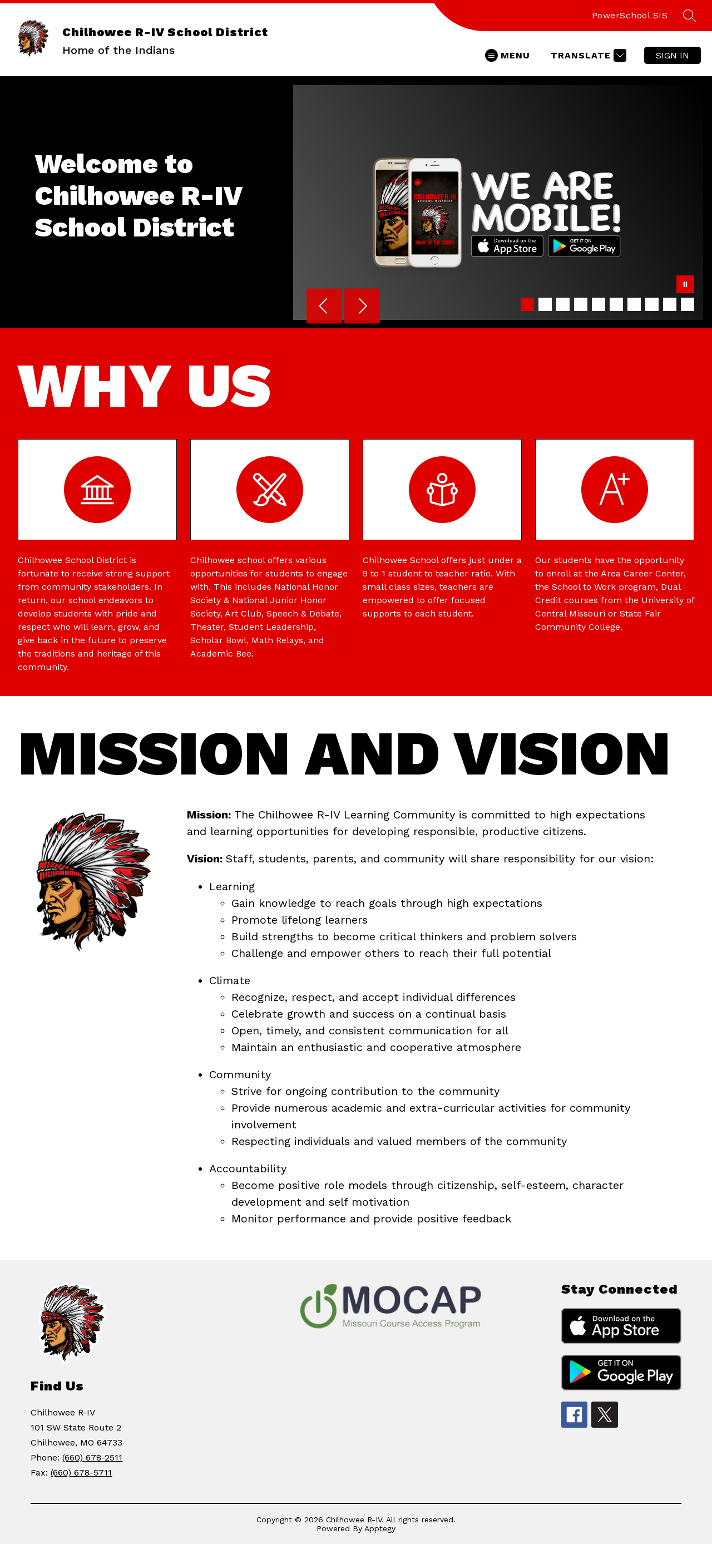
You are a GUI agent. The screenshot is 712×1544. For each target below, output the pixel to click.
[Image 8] (652, 304)
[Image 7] (634, 304)
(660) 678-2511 (92, 1457)
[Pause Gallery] (685, 285)
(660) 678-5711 (81, 1472)
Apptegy (379, 1528)
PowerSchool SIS (630, 15)
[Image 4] (580, 304)
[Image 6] (616, 304)
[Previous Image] (324, 307)
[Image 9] (669, 304)
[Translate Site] (587, 55)
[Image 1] (527, 304)
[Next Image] (362, 307)
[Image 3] (563, 304)
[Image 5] (598, 304)
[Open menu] (507, 55)
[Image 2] (545, 304)
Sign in (672, 55)
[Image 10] (687, 304)
